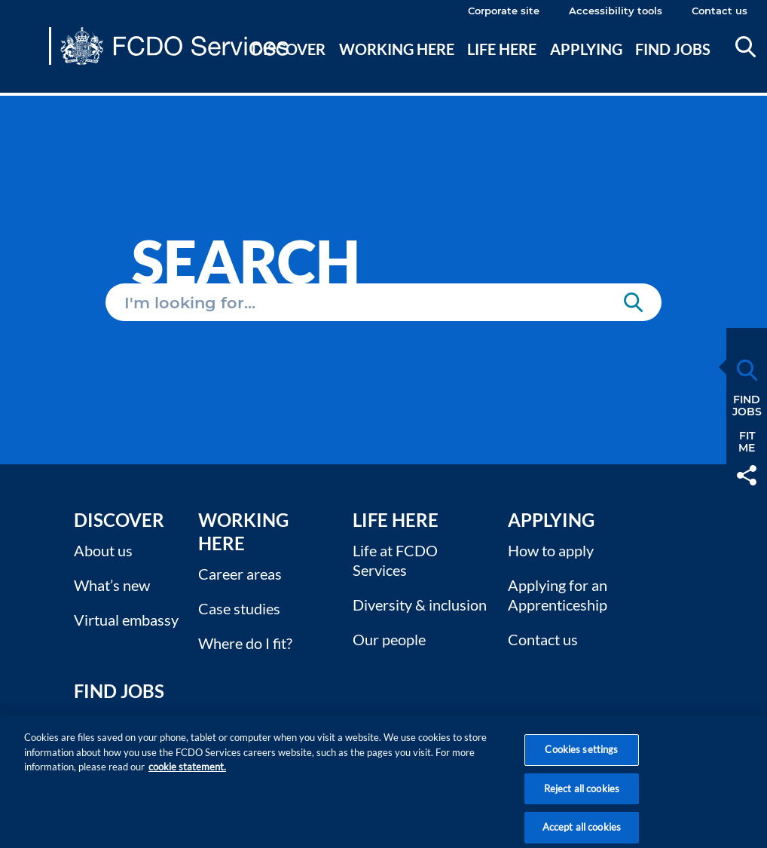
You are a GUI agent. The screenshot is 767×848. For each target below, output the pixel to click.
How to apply (551, 550)
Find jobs (672, 49)
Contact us (719, 11)
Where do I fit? (245, 643)
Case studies (239, 608)
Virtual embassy (126, 620)
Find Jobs (119, 691)
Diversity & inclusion (420, 604)
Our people (389, 639)
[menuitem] (289, 67)
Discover (288, 49)
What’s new (112, 585)
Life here (501, 49)
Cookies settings (581, 760)
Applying (586, 49)
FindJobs (747, 405)
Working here (396, 49)
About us (103, 550)
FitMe (746, 442)
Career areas (240, 574)
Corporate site (503, 11)
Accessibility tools (615, 11)
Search (745, 46)
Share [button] (746, 475)
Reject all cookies (581, 799)
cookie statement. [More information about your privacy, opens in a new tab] (187, 777)
